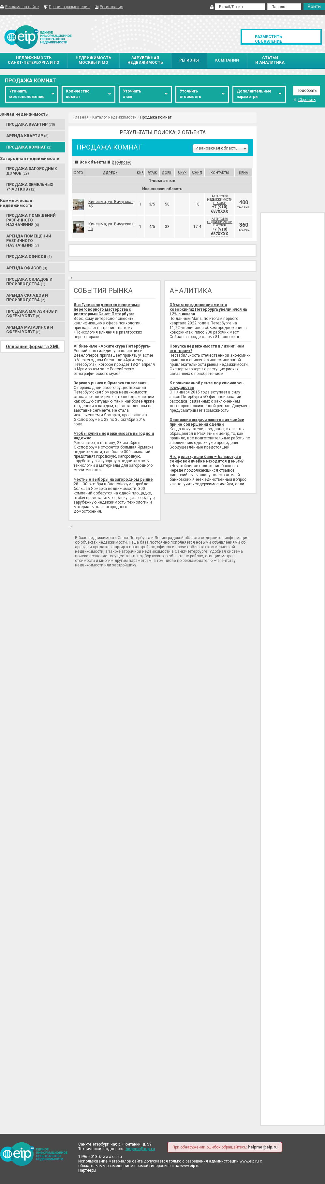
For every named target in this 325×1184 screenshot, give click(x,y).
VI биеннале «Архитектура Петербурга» (112, 346)
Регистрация (111, 7)
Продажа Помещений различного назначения (31, 220)
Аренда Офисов (26, 268)
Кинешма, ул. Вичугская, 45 (111, 203)
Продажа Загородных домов (31, 171)
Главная (81, 117)
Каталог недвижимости (114, 117)
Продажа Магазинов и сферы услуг (32, 313)
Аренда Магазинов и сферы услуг (29, 329)
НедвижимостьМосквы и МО (93, 60)
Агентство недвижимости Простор (219, 200)
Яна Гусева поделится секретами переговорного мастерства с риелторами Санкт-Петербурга (107, 309)
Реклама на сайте (22, 7)
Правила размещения (69, 7)
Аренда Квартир (27, 136)
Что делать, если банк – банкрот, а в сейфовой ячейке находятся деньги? (207, 459)
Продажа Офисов (29, 256)
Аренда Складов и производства (27, 297)
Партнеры (87, 1170)
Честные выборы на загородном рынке (113, 479)
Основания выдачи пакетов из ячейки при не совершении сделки (207, 422)
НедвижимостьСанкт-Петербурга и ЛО (33, 60)
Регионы (189, 60)
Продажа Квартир (30, 124)
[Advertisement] (292, 159)
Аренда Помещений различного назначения (28, 241)
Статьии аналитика (270, 60)
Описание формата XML (33, 346)
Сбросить (304, 99)
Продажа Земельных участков (29, 187)
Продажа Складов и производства (29, 281)
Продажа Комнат (29, 147)
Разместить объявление (268, 39)
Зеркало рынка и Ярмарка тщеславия (110, 383)
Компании (227, 60)
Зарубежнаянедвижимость (145, 60)
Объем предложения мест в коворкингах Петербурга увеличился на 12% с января (208, 309)
